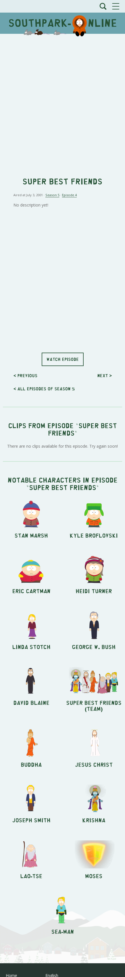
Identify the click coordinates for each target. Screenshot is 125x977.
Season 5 (52, 195)
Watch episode (63, 359)
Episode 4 (69, 195)
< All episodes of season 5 (43, 389)
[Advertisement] (62, 102)
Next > (104, 375)
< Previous (25, 375)
